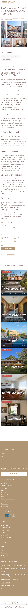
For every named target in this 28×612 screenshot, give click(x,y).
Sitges (3, 490)
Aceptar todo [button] (5, 610)
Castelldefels (4, 494)
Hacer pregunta (8, 248)
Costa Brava (4, 504)
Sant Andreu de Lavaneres (8, 499)
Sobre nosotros (5, 540)
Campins (3, 501)
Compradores (5, 525)
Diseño (3, 550)
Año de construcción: (6, 228)
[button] (26, 22)
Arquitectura (4, 532)
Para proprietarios (6, 527)
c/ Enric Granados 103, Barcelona (9, 579)
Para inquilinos (5, 530)
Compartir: (3, 254)
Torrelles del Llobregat (6, 485)
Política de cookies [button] (20, 607)
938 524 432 (5, 583)
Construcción (4, 535)
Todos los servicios (6, 537)
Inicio (2, 18)
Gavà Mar (3, 492)
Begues (3, 496)
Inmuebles (6, 18)
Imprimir (4, 237)
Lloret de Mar (4, 506)
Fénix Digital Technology (17, 603)
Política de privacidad (20, 468)
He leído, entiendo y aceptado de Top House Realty (14, 469)
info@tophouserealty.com (8, 585)
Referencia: (4, 222)
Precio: (2, 225)
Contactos (4, 542)
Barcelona (11, 18)
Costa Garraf (4, 488)
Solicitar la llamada (14, 473)
